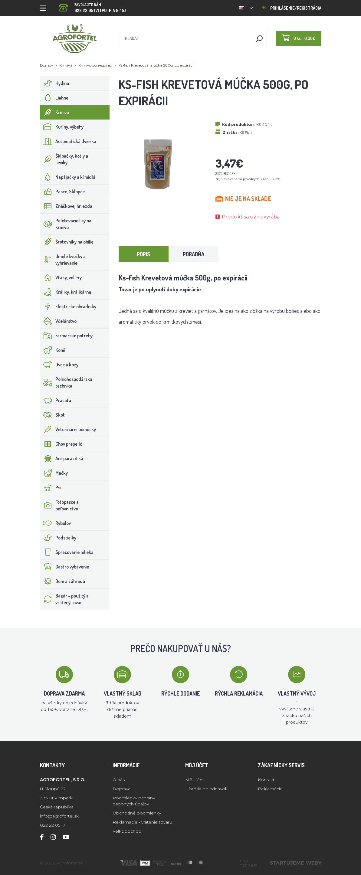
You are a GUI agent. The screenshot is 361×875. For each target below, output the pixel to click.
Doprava (121, 788)
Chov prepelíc (61, 444)
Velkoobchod (127, 831)
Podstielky (58, 537)
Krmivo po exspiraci (95, 65)
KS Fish (245, 132)
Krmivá (65, 65)
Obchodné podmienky (137, 813)
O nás (119, 779)
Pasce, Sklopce (62, 191)
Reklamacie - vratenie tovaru (142, 822)
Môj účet (194, 779)
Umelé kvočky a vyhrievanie (63, 259)
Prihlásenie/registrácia (291, 8)
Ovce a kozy (59, 364)
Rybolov (55, 523)
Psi (50, 487)
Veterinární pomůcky (68, 429)
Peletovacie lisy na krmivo (65, 224)
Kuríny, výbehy (62, 126)
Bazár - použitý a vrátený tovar (64, 599)
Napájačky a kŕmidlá (67, 177)
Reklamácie (270, 788)
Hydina (54, 83)
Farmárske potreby (66, 335)
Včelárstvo (58, 321)
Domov (46, 65)
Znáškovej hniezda (66, 206)
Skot (52, 414)
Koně (52, 350)
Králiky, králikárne (65, 292)
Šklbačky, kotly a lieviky (64, 159)
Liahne (54, 97)
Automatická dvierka (68, 141)
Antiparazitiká (61, 458)
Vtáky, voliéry (61, 277)
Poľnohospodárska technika (66, 382)
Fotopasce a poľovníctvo (59, 505)
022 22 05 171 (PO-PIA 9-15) (92, 5)
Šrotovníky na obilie (67, 241)
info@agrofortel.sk (59, 816)
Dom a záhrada (62, 581)
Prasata (55, 400)
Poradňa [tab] (193, 254)
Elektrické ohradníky (68, 306)
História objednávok (206, 788)
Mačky (54, 473)
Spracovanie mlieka (67, 552)
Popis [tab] (143, 254)
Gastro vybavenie (64, 566)
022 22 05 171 (53, 825)
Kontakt (266, 779)
